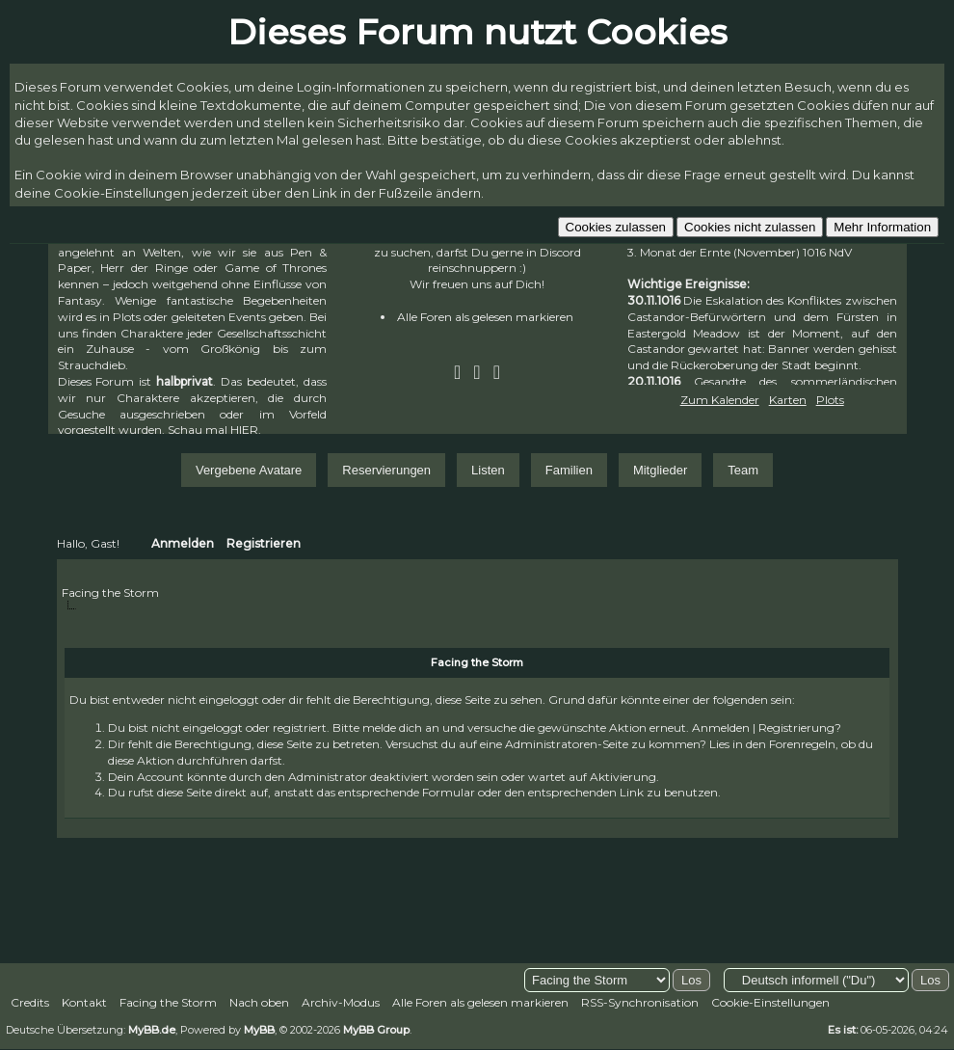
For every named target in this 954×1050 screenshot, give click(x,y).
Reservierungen (386, 470)
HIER (244, 429)
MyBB (259, 1030)
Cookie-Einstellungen (770, 1002)
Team (743, 470)
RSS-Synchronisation (640, 1002)
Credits (30, 1002)
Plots (830, 399)
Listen (488, 470)
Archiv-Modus (341, 1002)
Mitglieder (660, 470)
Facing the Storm (110, 592)
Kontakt (84, 1002)
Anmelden (182, 543)
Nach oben (259, 1002)
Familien (569, 470)
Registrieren (263, 543)
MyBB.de (151, 1030)
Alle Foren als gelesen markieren (485, 317)
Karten (788, 399)
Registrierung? (799, 727)
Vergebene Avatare (249, 470)
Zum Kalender (719, 399)
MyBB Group (376, 1030)
